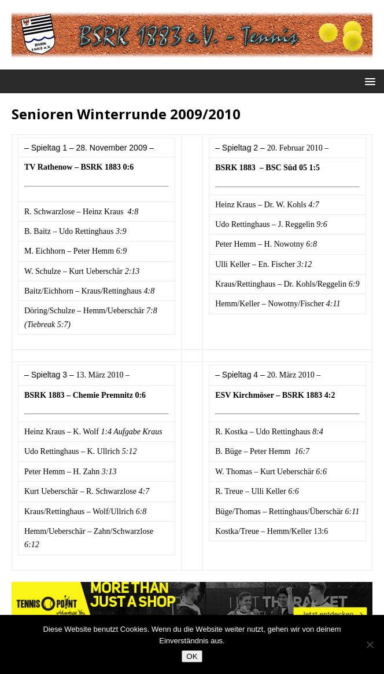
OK (191, 656)
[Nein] (369, 644)
